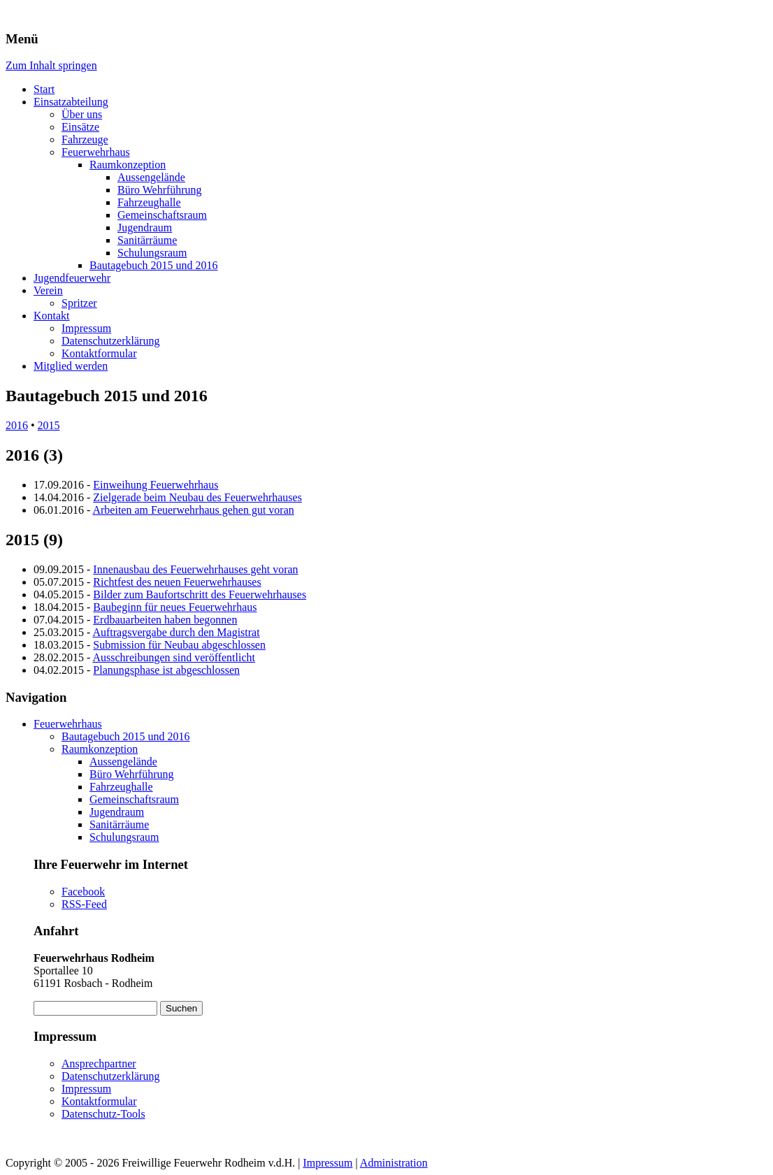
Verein (48, 290)
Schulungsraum (152, 253)
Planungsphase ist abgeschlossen (166, 670)
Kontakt (52, 316)
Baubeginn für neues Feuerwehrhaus (175, 607)
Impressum (86, 328)
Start (44, 89)
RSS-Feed (84, 904)
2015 (49, 425)
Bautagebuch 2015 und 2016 (153, 265)
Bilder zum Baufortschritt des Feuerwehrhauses (199, 594)
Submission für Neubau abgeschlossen (179, 645)
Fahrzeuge (85, 139)
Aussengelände (151, 177)
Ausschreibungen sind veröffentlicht (173, 657)
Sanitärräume (147, 240)
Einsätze (80, 127)
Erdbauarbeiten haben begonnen (165, 620)
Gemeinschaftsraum (162, 215)
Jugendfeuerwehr (72, 278)
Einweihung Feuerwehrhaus (155, 485)
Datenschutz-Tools (103, 1114)
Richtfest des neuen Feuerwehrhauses (177, 582)
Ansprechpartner (99, 1063)
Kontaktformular (99, 353)
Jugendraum (144, 227)
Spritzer (79, 303)
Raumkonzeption (127, 165)
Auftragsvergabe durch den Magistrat (175, 632)
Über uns (82, 114)
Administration (394, 1163)
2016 (17, 425)
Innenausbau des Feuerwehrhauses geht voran (195, 569)
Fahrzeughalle (149, 202)
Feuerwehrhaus (96, 152)
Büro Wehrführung (159, 190)
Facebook (83, 892)
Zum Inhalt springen (51, 65)
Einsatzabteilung (71, 102)
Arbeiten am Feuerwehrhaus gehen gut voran (193, 510)
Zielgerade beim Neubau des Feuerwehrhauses (197, 497)
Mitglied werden (71, 366)
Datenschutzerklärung (110, 341)
